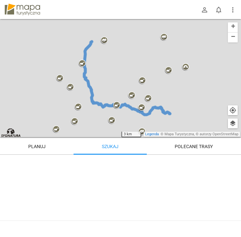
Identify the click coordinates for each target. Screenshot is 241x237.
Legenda (152, 134)
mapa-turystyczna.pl (22, 9)
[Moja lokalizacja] (233, 110)
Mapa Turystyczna (179, 134)
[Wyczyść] (233, 162)
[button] (104, 40)
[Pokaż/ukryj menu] (233, 10)
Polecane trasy (194, 146)
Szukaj (110, 146)
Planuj (37, 146)
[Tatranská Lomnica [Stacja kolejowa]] (192, 183)
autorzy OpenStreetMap (219, 134)
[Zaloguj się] (204, 10)
